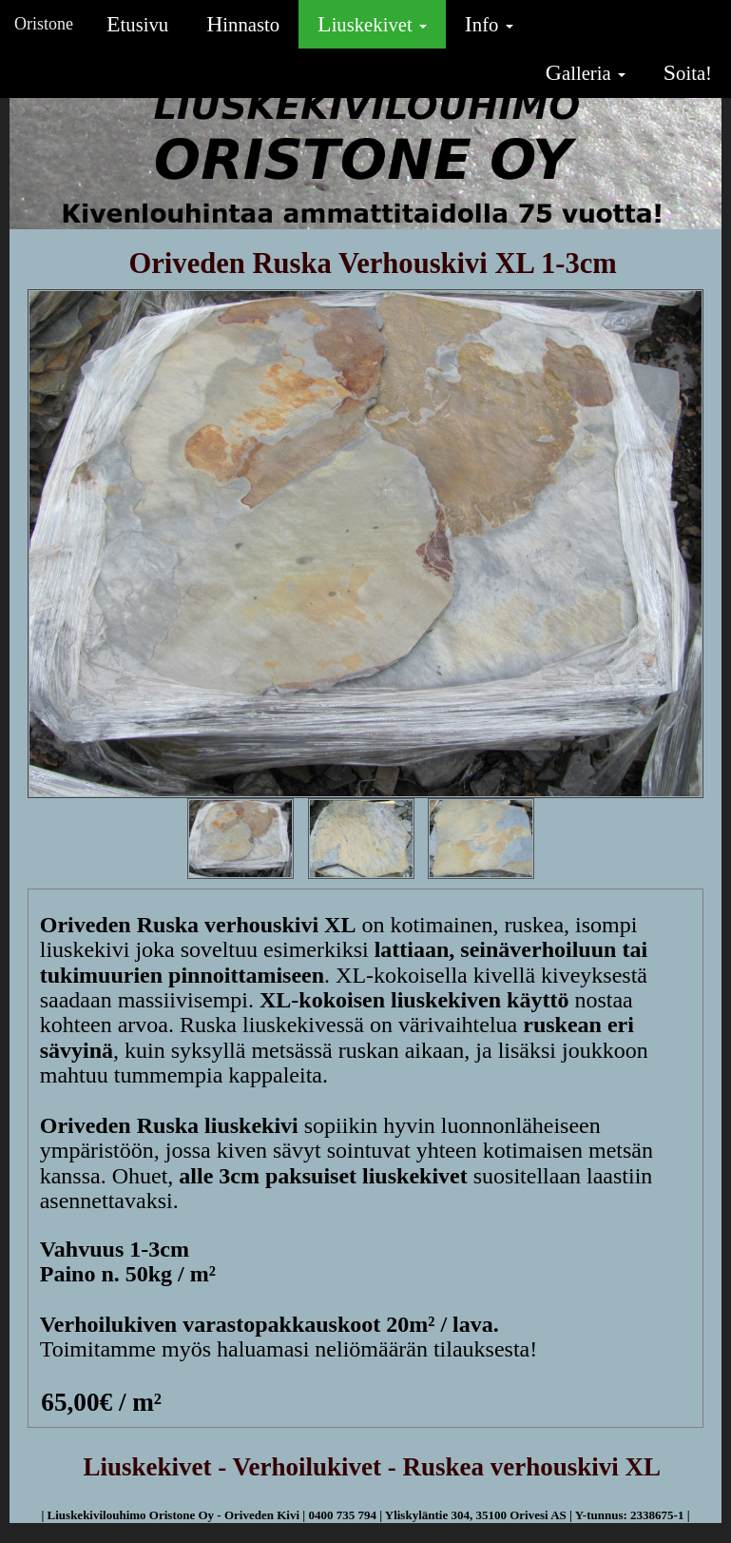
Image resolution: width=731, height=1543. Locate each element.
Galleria (585, 72)
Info (489, 23)
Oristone (43, 23)
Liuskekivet (372, 23)
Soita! (688, 72)
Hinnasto (242, 23)
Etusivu (137, 23)
